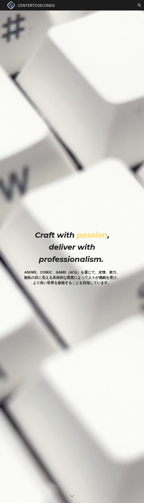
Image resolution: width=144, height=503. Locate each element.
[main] (72, 246)
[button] (139, 5)
